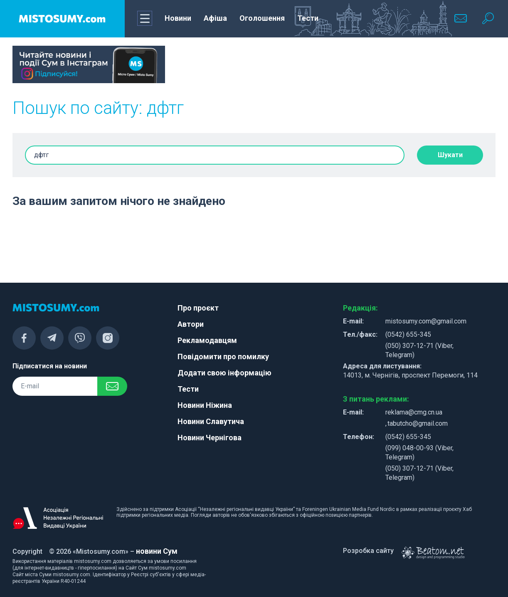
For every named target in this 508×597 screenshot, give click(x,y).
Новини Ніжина (205, 405)
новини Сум (157, 551)
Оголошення (262, 18)
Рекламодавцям (207, 340)
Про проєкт (198, 307)
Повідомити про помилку (223, 356)
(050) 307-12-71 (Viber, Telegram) (419, 350)
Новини (178, 18)
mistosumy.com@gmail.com (425, 321)
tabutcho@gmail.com (417, 423)
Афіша (215, 18)
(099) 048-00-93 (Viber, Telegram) (419, 452)
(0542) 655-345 (408, 334)
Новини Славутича (211, 421)
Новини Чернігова (210, 437)
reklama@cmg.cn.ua (413, 412)
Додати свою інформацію (224, 372)
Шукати (450, 155)
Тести (307, 18)
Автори (191, 324)
